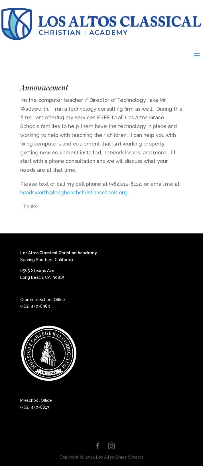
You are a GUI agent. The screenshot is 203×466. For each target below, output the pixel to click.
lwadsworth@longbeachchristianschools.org (73, 192)
